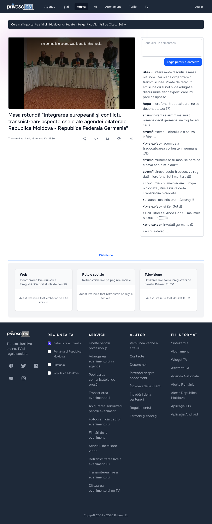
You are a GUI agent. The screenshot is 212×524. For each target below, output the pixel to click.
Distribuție (106, 255)
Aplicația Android (184, 414)
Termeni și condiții (144, 416)
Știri (66, 6)
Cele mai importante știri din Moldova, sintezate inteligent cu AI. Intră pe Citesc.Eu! (68, 24)
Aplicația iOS (181, 406)
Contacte (137, 356)
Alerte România (183, 384)
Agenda (50, 6)
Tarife (133, 6)
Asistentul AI (180, 368)
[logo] (18, 334)
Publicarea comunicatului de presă (102, 379)
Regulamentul (140, 408)
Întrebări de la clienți (145, 386)
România (59, 365)
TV (147, 6)
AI (95, 6)
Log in (199, 6)
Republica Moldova (66, 373)
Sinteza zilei (180, 343)
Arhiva (81, 6)
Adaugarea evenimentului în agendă (101, 361)
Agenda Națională (185, 376)
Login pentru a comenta (183, 62)
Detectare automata (67, 343)
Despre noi (138, 364)
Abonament (113, 6)
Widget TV (179, 359)
